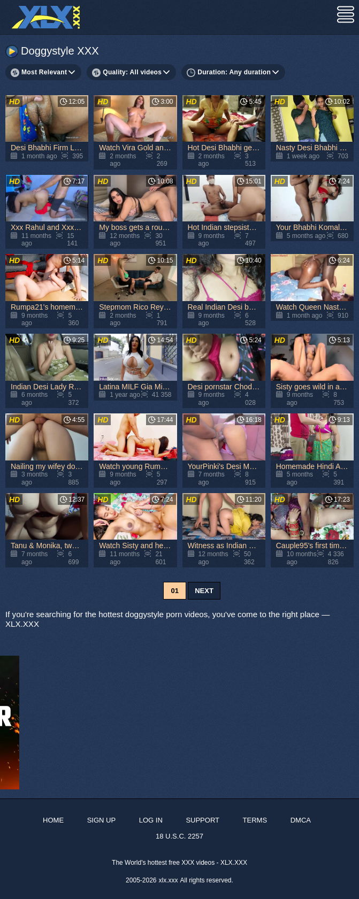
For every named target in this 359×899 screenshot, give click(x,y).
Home (53, 820)
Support (202, 820)
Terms (255, 820)
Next (204, 591)
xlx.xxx (168, 880)
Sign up (101, 820)
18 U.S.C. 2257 (179, 836)
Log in (151, 820)
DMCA (301, 820)
